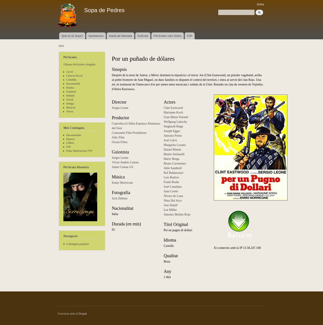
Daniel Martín (172, 149)
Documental (73, 83)
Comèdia (71, 79)
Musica (70, 139)
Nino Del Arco (173, 200)
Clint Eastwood (173, 108)
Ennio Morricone (122, 182)
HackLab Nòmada (120, 36)
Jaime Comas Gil (122, 167)
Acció (69, 71)
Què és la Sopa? (72, 36)
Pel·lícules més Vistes (168, 36)
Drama (70, 87)
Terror (69, 111)
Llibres (70, 142)
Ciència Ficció (74, 75)
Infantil (70, 95)
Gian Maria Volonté (176, 117)
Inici (61, 45)
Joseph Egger (172, 131)
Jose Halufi (171, 205)
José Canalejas (173, 186)
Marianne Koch (173, 112)
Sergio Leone (120, 108)
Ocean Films (119, 142)
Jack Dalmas (119, 198)
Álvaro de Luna (173, 196)
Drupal (83, 313)
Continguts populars (77, 244)
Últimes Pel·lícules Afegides (79, 64)
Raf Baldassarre (173, 172)
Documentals (73, 135)
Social (69, 99)
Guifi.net (142, 36)
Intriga (70, 103)
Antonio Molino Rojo (177, 214)
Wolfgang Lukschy (175, 121)
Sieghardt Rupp (173, 126)
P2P (190, 36)
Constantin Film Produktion (129, 132)
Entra (260, 4)
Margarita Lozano (175, 145)
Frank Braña (171, 182)
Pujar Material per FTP (79, 150)
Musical (70, 107)
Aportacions (96, 36)
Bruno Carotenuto (175, 163)
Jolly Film (118, 137)
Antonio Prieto (173, 135)
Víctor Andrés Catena (125, 162)
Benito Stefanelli (174, 154)
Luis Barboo (171, 177)
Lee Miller (170, 210)
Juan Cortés (171, 191)
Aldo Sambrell (173, 168)
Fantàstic (71, 91)
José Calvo (170, 140)
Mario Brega (171, 159)
